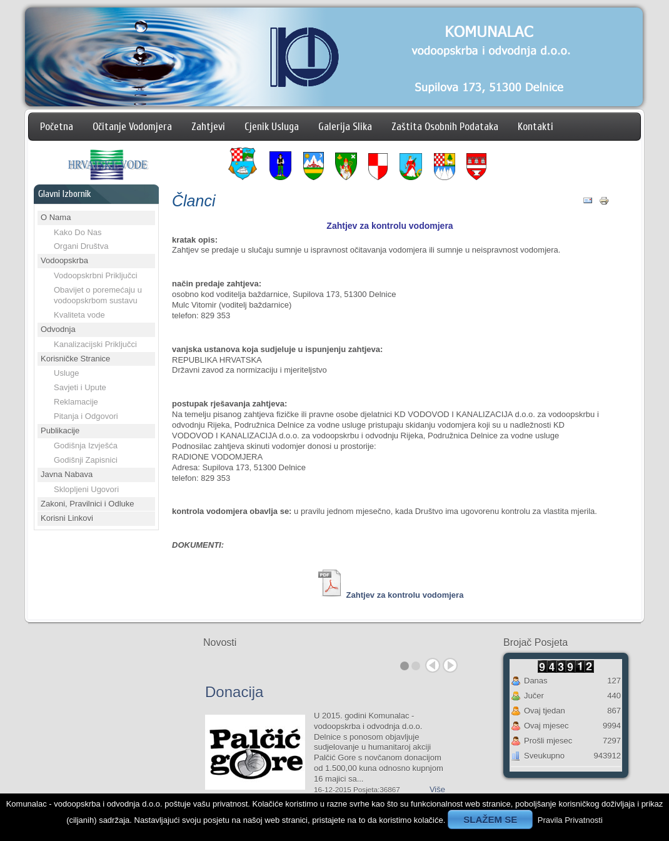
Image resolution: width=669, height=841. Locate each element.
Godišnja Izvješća (86, 445)
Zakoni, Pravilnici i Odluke (87, 503)
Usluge (66, 373)
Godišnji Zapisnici (86, 460)
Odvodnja (58, 329)
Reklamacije (76, 401)
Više (437, 789)
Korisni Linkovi (67, 518)
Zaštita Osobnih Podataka (444, 127)
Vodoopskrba (64, 260)
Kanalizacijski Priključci (95, 344)
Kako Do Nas (78, 232)
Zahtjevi (208, 127)
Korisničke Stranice (75, 358)
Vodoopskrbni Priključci (96, 275)
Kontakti (535, 127)
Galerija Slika (345, 127)
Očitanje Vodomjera (132, 127)
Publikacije (60, 430)
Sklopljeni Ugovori (86, 489)
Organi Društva (81, 246)
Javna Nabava (67, 474)
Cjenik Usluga (271, 127)
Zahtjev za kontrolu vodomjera (405, 595)
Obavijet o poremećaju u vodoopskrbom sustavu (98, 295)
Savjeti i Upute (80, 387)
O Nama (56, 217)
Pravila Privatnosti (570, 820)
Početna (56, 127)
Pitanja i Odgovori (86, 416)
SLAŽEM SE (490, 819)
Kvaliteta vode (79, 315)
